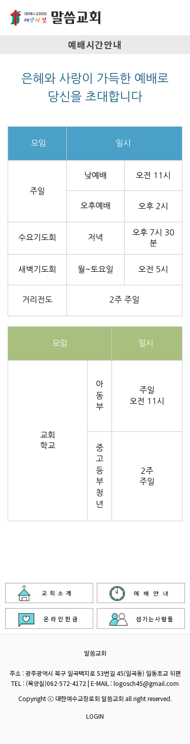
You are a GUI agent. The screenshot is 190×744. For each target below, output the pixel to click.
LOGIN (95, 716)
